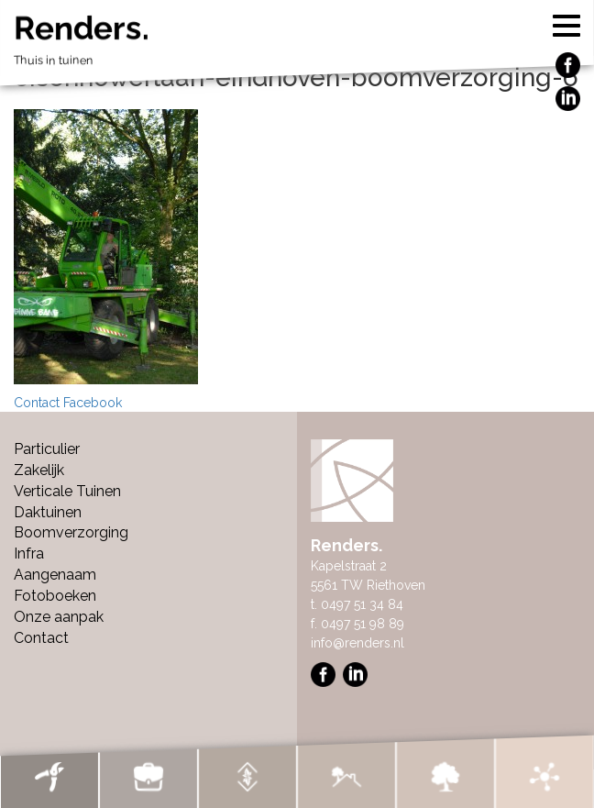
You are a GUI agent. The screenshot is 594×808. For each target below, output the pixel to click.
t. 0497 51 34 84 (357, 604)
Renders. (297, 44)
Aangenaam (55, 574)
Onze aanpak (59, 616)
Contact (37, 402)
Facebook (92, 402)
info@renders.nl (357, 643)
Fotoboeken (55, 595)
